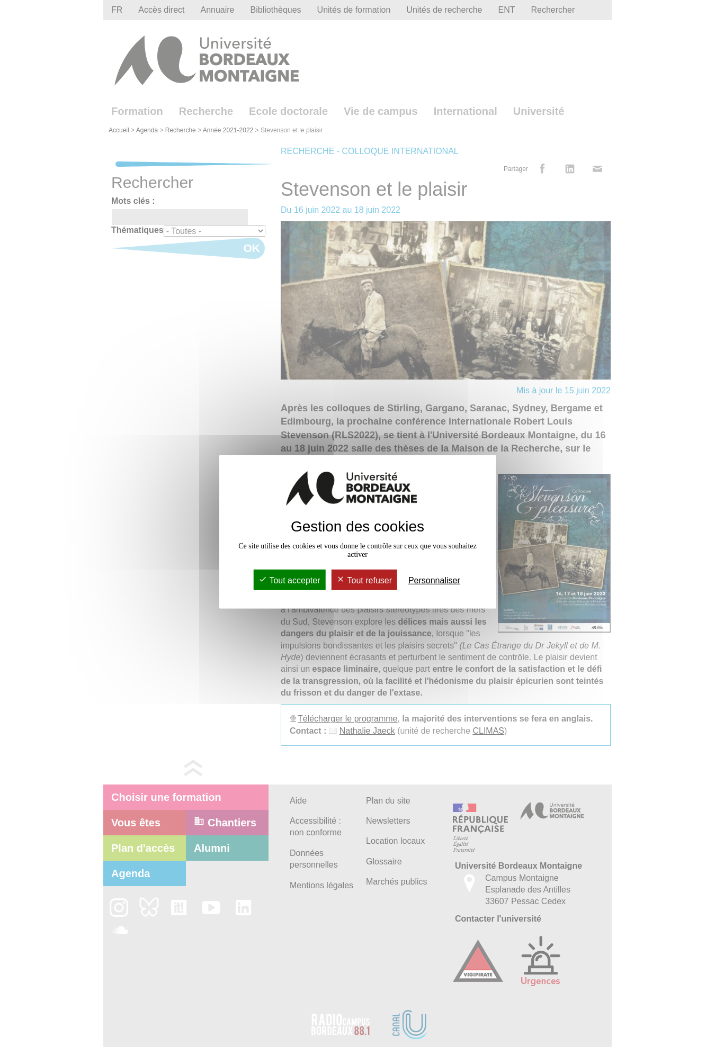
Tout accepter (289, 580)
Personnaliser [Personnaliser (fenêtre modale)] (434, 580)
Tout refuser (364, 580)
